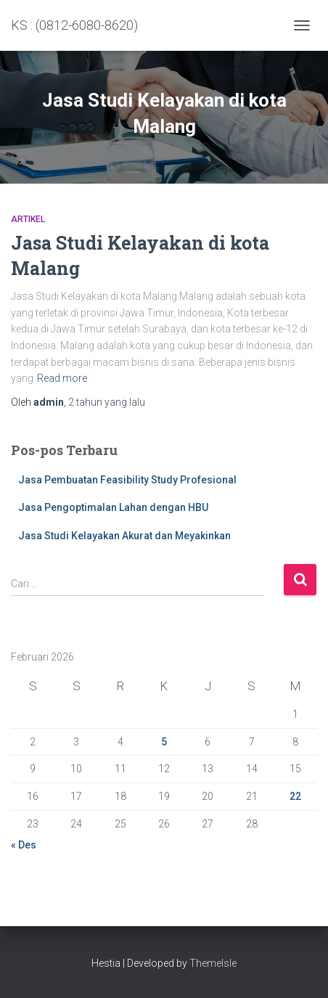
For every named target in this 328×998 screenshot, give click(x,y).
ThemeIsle (213, 963)
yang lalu (106, 402)
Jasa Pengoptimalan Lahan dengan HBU (113, 507)
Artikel (28, 219)
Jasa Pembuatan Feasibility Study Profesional (127, 480)
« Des (23, 845)
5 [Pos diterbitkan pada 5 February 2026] (164, 742)
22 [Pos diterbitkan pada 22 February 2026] (295, 796)
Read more (62, 378)
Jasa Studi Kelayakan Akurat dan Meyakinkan (124, 535)
